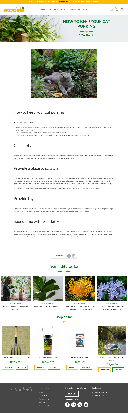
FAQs (41, 392)
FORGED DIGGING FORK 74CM (16, 357)
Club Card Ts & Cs (45, 405)
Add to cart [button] (8, 367)
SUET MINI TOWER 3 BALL (47, 357)
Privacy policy (44, 399)
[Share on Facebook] (69, 256)
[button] (72, 394)
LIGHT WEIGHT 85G (80, 357)
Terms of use (43, 395)
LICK (71, 2)
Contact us (43, 402)
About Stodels (44, 388)
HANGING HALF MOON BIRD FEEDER (112, 358)
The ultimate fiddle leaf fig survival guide (48, 306)
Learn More (22, 367)
